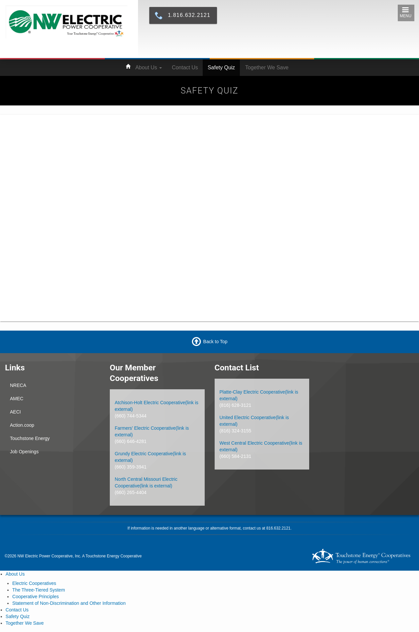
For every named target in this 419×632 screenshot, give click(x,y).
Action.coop (22, 425)
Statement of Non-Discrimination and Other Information (69, 603)
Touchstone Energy (30, 438)
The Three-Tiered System (38, 590)
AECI (15, 411)
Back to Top (215, 341)
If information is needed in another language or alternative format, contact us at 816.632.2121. (209, 528)
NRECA (18, 385)
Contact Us (185, 67)
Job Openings (24, 451)
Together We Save (267, 67)
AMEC (16, 398)
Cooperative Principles (35, 596)
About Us (148, 67)
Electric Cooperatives (34, 583)
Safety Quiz (221, 67)
